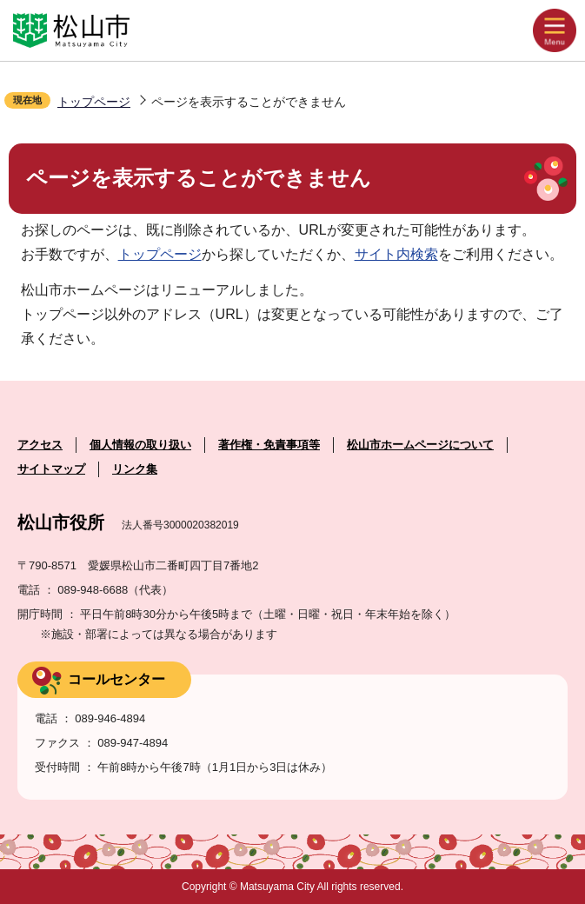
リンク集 (134, 468)
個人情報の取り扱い (140, 444)
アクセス (40, 444)
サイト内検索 (396, 254)
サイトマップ (51, 468)
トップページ (93, 102)
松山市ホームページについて (420, 444)
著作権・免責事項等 (269, 444)
